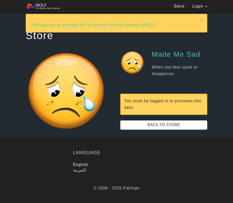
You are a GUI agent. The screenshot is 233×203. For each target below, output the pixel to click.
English (80, 164)
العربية (79, 170)
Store (179, 6)
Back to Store (164, 125)
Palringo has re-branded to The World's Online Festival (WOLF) (94, 25)
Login (199, 6)
